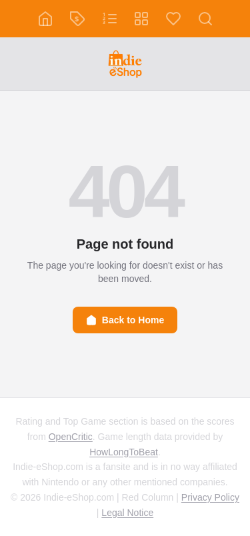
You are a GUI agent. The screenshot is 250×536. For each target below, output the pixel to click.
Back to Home (125, 320)
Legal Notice (127, 512)
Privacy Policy (210, 497)
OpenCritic (71, 436)
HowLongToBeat (123, 452)
